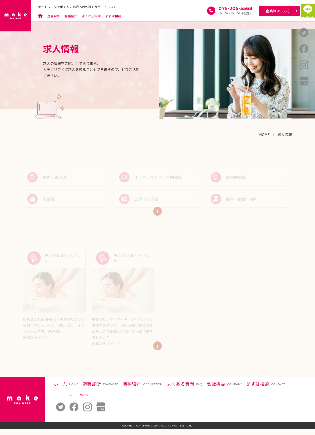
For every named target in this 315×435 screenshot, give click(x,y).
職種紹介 (71, 16)
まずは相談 (113, 16)
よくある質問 (91, 16)
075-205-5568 (220, 9)
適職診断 (53, 16)
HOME (264, 134)
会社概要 (224, 389)
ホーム (66, 389)
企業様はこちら (263, 10)
